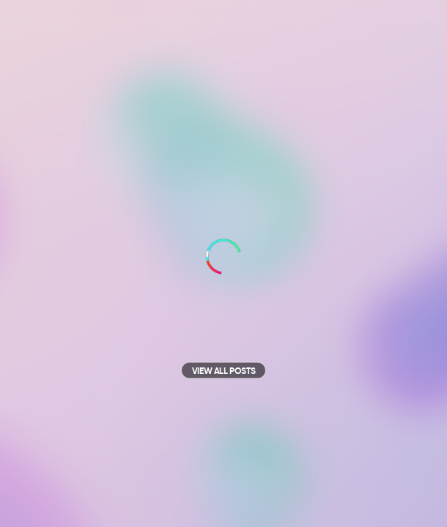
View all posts (223, 371)
